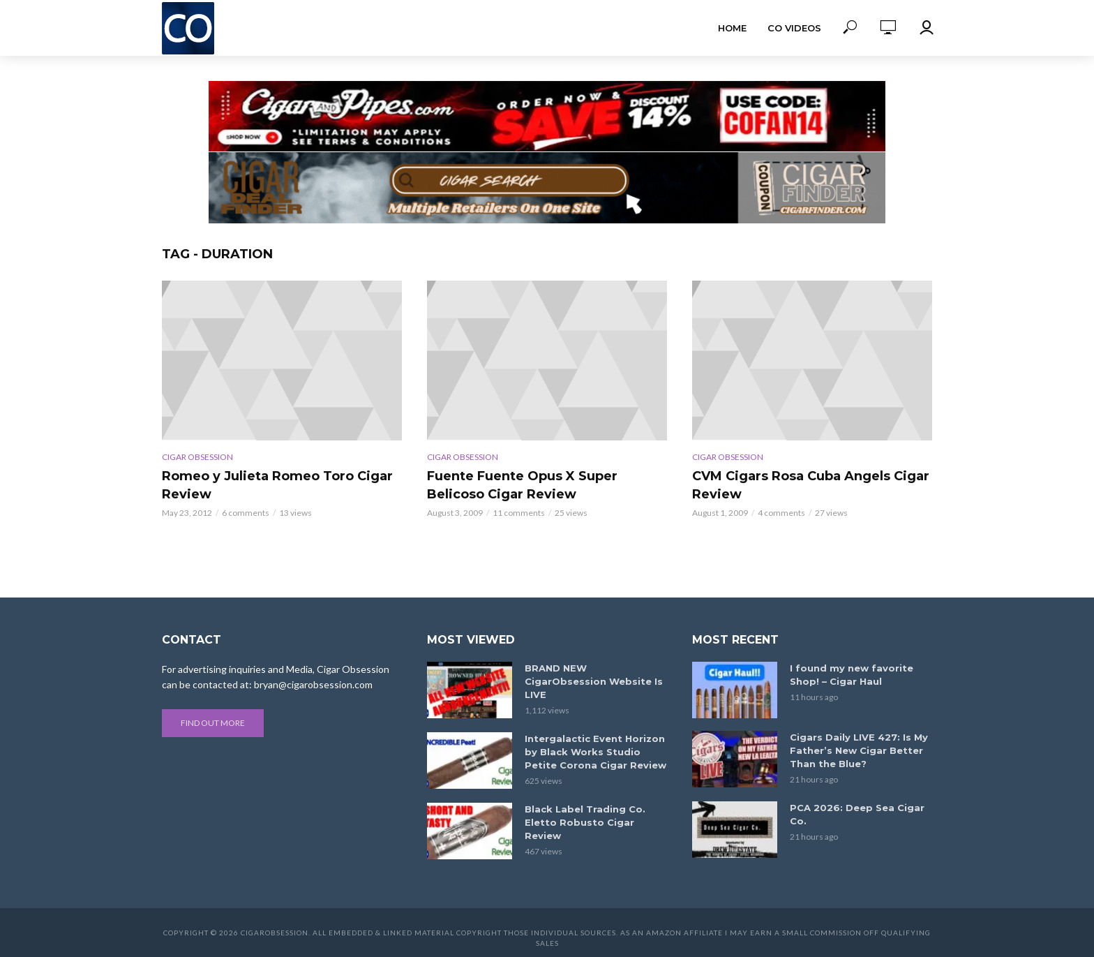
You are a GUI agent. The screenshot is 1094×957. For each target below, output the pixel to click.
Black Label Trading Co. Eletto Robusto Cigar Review (585, 822)
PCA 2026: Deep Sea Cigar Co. (857, 814)
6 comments (245, 512)
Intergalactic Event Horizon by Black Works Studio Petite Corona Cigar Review (595, 752)
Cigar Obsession (197, 457)
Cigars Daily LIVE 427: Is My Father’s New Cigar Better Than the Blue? (859, 750)
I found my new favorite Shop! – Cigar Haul (851, 674)
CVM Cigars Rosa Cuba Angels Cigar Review (810, 485)
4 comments (781, 512)
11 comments (519, 512)
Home (732, 28)
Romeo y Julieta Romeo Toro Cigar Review (277, 485)
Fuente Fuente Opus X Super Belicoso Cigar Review (522, 485)
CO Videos (794, 28)
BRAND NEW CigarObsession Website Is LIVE (594, 681)
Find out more (213, 723)
